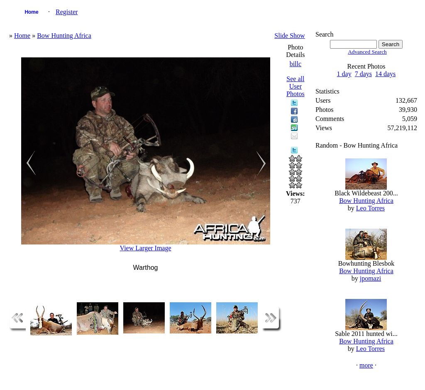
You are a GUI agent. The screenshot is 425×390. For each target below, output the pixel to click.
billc (295, 63)
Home (31, 12)
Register (67, 11)
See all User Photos (295, 86)
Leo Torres (370, 208)
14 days (385, 73)
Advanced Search (367, 52)
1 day (344, 73)
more (366, 365)
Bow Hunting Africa (64, 35)
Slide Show (289, 35)
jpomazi (370, 278)
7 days (363, 73)
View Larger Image (145, 248)
